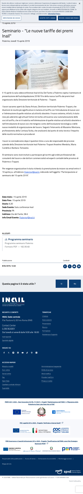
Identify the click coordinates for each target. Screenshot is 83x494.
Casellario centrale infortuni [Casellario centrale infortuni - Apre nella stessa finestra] (11, 384)
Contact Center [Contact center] (9, 325)
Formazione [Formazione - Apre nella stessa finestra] (46, 331)
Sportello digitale (7, 340)
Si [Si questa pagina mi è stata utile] (61, 283)
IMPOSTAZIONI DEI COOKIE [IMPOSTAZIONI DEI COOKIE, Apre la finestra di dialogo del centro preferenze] (11, 17)
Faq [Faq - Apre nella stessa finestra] (3, 377)
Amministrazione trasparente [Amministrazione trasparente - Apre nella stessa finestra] (51, 366)
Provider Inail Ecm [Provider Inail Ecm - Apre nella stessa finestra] (48, 377)
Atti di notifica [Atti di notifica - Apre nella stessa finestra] (46, 373)
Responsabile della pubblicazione (12, 459)
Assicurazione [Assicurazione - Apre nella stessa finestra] (47, 320)
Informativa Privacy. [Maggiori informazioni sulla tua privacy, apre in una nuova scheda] (54, 13)
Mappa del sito (6, 464)
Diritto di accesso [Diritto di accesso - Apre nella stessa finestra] (47, 370)
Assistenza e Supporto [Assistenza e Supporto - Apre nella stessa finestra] (49, 334)
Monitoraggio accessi (65, 459)
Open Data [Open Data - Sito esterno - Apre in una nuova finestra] (5, 381)
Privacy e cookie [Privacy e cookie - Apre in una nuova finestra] (47, 381)
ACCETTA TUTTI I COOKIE (47, 17)
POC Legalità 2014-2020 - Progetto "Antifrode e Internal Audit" (40, 423)
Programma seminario (22, 239)
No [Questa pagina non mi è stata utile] (75, 283)
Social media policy (75, 481)
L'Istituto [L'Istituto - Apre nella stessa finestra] (45, 316)
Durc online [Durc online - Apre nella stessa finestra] (6, 370)
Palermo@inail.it (31, 172)
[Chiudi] (79, 2)
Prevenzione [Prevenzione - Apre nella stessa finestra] (46, 323)
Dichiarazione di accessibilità (47, 459)
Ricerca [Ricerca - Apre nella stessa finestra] (44, 327)
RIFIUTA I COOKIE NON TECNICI (69, 17)
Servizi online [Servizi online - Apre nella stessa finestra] (6, 373)
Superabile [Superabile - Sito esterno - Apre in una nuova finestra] (5, 388)
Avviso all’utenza (30, 459)
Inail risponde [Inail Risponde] (6, 336)
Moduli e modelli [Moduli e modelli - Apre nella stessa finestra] (7, 366)
